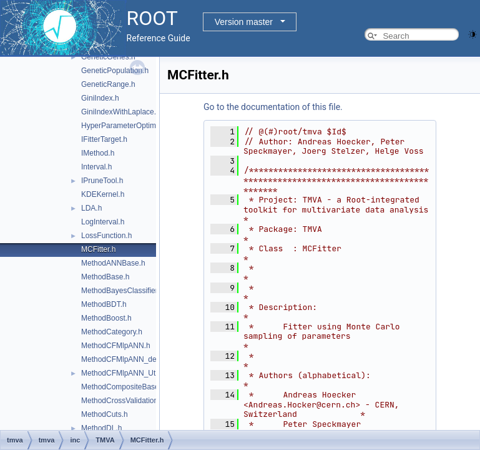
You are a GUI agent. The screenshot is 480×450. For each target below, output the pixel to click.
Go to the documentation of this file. (273, 107)
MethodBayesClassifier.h (122, 290)
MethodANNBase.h (113, 263)
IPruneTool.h (102, 180)
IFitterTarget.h (104, 139)
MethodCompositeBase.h (123, 386)
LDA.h (91, 208)
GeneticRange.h (108, 84)
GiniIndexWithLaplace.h (120, 112)
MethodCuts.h (104, 414)
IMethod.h (97, 153)
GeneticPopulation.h (115, 70)
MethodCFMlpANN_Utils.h (125, 373)
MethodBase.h (105, 276)
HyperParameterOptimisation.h (132, 125)
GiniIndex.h (100, 98)
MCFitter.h (98, 249)
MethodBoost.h (106, 318)
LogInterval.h (102, 222)
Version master (244, 22)
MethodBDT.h (104, 304)
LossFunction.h (106, 235)
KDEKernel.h (102, 194)
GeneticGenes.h (108, 56)
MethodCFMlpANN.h (115, 345)
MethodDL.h (101, 428)
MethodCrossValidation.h (122, 400)
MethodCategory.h (111, 332)
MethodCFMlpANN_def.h (123, 359)
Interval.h (96, 166)
